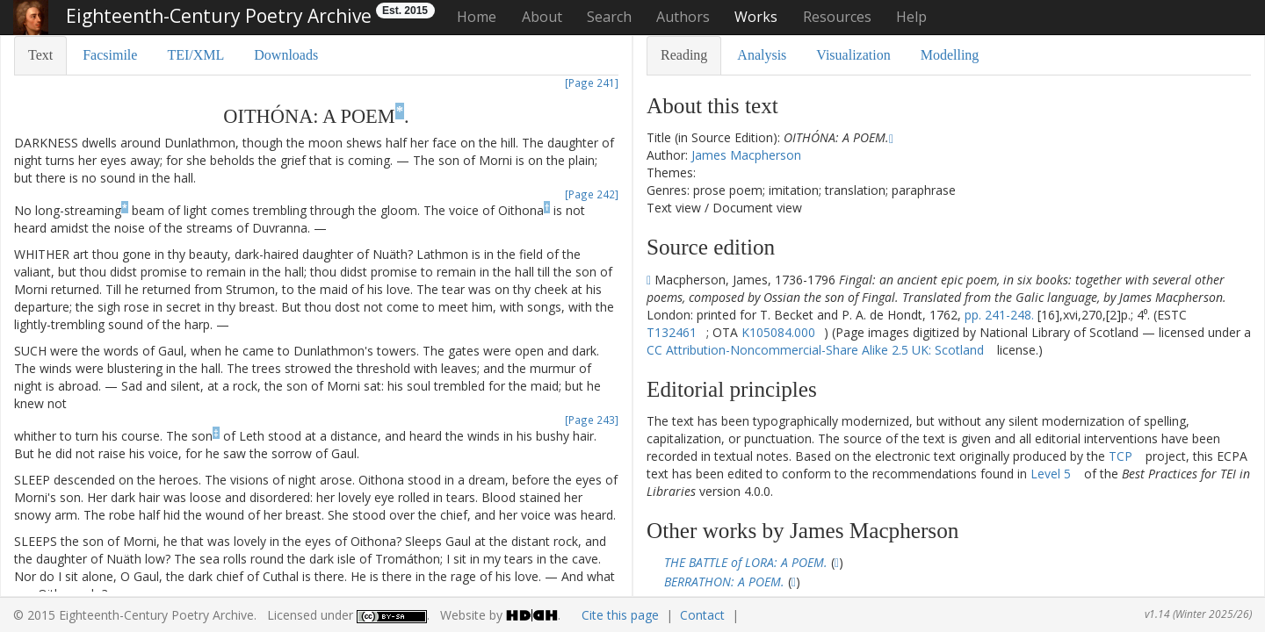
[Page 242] (591, 194)
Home (476, 16)
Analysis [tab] (761, 54)
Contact (702, 615)
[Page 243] (591, 420)
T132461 (672, 332)
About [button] (542, 16)
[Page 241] (591, 82)
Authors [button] (683, 16)
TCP (1120, 456)
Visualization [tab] (853, 54)
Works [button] (755, 16)
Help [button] (911, 16)
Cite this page (620, 615)
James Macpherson (746, 155)
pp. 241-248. (999, 314)
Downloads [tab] (286, 54)
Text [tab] (40, 54)
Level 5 (1050, 473)
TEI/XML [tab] (195, 54)
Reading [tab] (684, 54)
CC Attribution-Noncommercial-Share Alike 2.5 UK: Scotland (815, 349)
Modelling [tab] (950, 54)
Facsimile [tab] (110, 54)
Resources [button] (837, 16)
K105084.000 (778, 332)
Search (609, 16)
